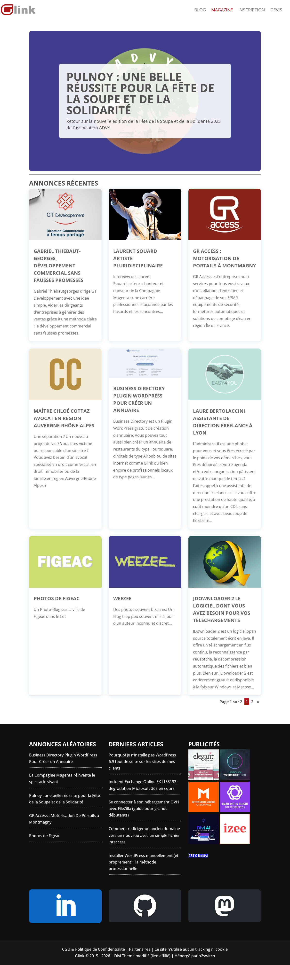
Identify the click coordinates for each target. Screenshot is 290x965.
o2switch (207, 955)
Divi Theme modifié (132, 955)
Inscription (251, 10)
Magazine (222, 10)
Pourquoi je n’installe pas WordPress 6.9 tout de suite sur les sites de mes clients (142, 761)
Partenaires (139, 949)
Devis (276, 10)
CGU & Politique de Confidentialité (93, 949)
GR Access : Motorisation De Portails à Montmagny (224, 258)
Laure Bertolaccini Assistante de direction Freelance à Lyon (222, 422)
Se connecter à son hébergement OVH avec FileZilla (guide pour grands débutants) (144, 808)
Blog (200, 10)
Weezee (122, 598)
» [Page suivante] (258, 701)
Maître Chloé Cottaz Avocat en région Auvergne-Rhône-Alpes (64, 418)
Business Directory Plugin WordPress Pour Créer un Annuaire (139, 399)
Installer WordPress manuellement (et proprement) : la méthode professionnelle (143, 862)
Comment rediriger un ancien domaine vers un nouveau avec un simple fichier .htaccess (144, 835)
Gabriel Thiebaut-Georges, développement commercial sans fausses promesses (58, 265)
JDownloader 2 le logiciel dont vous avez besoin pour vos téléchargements (221, 609)
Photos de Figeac (57, 598)
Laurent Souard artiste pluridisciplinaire (138, 258)
